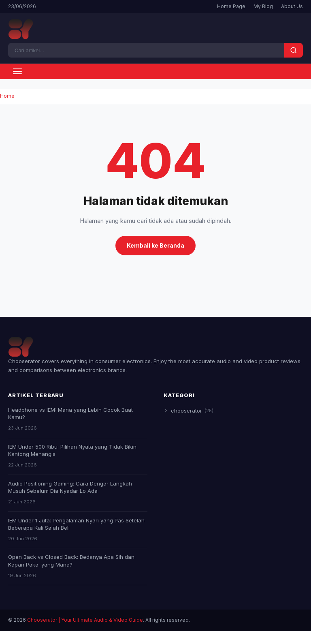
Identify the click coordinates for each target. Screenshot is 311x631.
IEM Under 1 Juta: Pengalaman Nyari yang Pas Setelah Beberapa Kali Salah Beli (76, 524)
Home (7, 96)
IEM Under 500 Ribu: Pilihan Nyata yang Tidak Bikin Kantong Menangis (72, 450)
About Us (292, 6)
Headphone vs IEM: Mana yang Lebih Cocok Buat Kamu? (70, 413)
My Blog (263, 6)
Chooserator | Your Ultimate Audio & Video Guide (85, 620)
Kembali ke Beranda (155, 245)
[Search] (146, 50)
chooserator (188, 411)
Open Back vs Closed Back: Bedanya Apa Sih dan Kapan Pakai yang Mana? (71, 560)
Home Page (231, 6)
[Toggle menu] (17, 71)
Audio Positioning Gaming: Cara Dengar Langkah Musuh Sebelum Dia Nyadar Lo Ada (70, 487)
